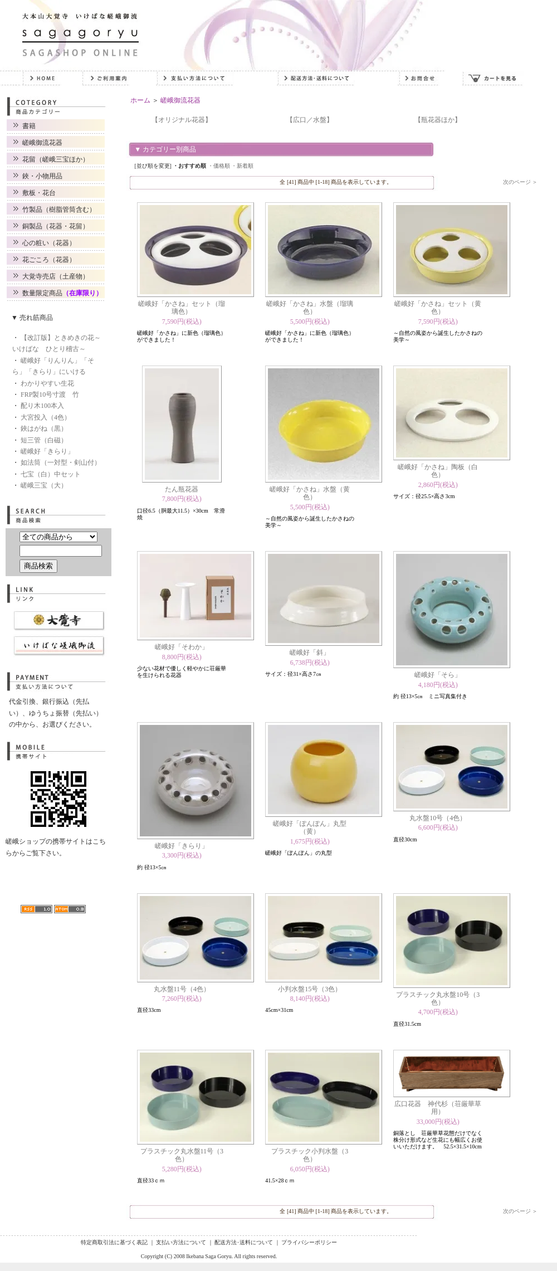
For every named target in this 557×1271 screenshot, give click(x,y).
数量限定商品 (62, 293)
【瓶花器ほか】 (437, 120)
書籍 (29, 126)
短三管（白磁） (44, 440)
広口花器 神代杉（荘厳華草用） (437, 1108)
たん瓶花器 (181, 489)
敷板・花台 (39, 193)
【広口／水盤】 (309, 120)
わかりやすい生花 (47, 383)
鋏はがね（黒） (44, 428)
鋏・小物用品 (42, 176)
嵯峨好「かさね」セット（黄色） (437, 307)
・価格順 (219, 166)
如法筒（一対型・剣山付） (61, 462)
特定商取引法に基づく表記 (114, 1242)
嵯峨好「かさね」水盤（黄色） (310, 493)
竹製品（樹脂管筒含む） (59, 209)
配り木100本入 (42, 406)
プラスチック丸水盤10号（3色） (438, 998)
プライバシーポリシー (309, 1242)
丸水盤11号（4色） (182, 989)
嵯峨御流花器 (42, 143)
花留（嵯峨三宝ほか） (55, 159)
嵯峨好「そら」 (437, 675)
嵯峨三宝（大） (44, 485)
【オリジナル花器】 (182, 120)
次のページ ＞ (520, 182)
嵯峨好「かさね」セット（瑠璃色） (181, 307)
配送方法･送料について (243, 1242)
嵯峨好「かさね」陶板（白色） (438, 471)
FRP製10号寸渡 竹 (50, 394)
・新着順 (242, 166)
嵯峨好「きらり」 (47, 451)
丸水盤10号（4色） (437, 818)
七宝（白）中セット (51, 474)
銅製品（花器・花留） (55, 226)
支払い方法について (181, 1242)
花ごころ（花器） (49, 260)
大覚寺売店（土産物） (55, 276)
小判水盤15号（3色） (309, 989)
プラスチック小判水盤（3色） (309, 1155)
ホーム (140, 100)
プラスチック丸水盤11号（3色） (182, 1155)
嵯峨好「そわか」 (181, 647)
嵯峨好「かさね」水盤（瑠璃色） (309, 307)
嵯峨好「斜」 (310, 652)
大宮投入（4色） (46, 417)
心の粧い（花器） (49, 243)
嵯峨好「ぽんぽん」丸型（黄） (309, 827)
